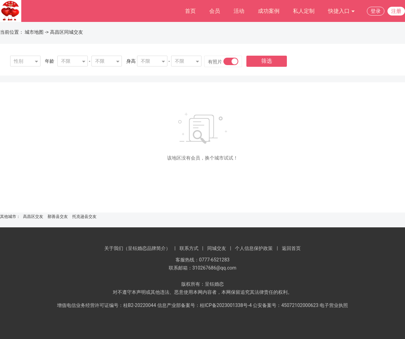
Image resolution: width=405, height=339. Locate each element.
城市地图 (34, 32)
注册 (396, 11)
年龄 (49, 61)
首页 (190, 11)
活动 (239, 11)
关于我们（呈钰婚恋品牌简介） (137, 248)
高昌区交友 (33, 216)
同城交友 (216, 248)
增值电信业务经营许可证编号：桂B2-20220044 (106, 305)
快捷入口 (341, 11)
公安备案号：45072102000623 (285, 305)
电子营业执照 (334, 305)
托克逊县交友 (84, 216)
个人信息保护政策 (254, 248)
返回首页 (291, 248)
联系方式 (189, 248)
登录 (376, 11)
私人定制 (304, 11)
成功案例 (268, 11)
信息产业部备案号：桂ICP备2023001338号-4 (204, 305)
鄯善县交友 (58, 216)
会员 (214, 11)
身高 (131, 61)
